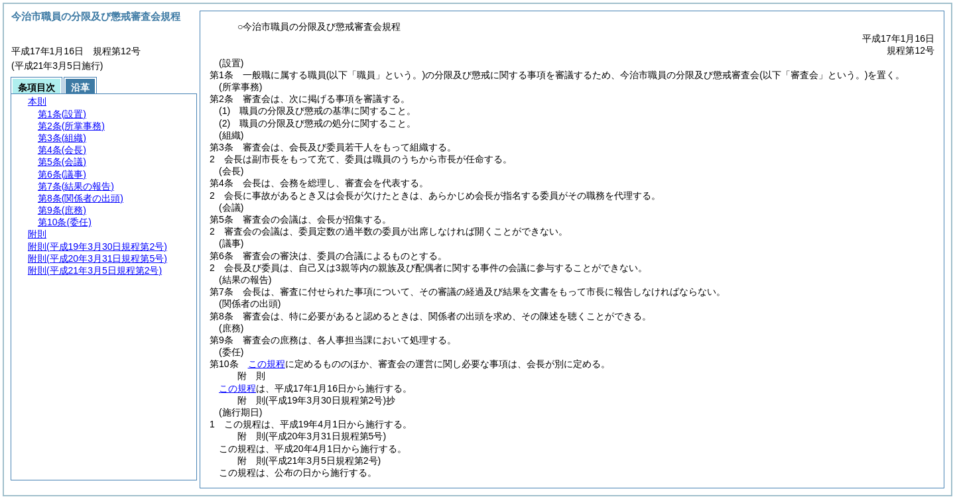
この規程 (266, 364)
